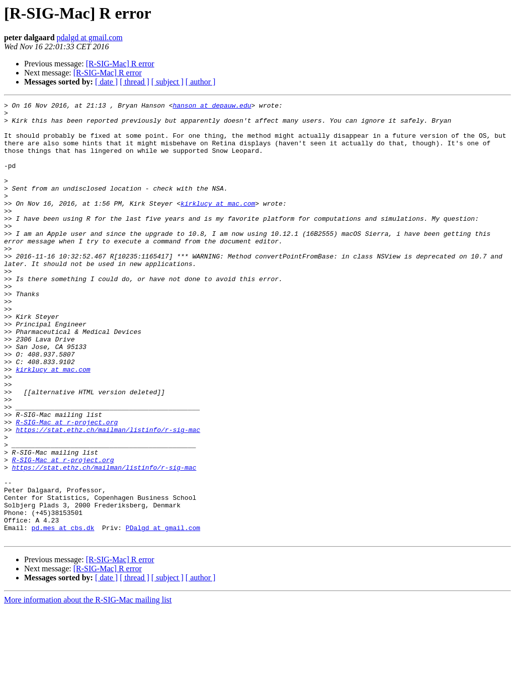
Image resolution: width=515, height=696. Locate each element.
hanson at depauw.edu (212, 106)
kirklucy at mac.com (218, 224)
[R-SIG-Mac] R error (120, 63)
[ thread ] (134, 81)
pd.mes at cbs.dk (63, 613)
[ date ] (106, 81)
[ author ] (201, 81)
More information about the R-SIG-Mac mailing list (87, 687)
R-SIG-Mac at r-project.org (67, 486)
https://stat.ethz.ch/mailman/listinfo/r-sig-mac (108, 495)
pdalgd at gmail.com (90, 37)
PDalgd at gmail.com (163, 613)
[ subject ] (167, 81)
